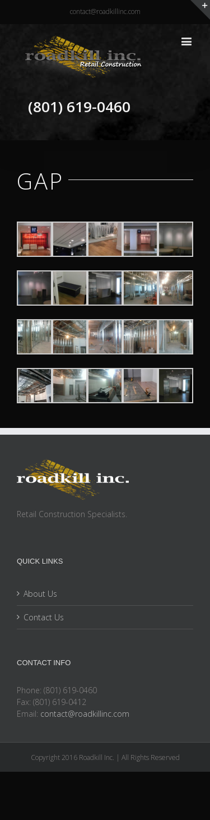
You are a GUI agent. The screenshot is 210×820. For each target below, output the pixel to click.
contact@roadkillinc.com (105, 11)
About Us (40, 593)
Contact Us (44, 617)
